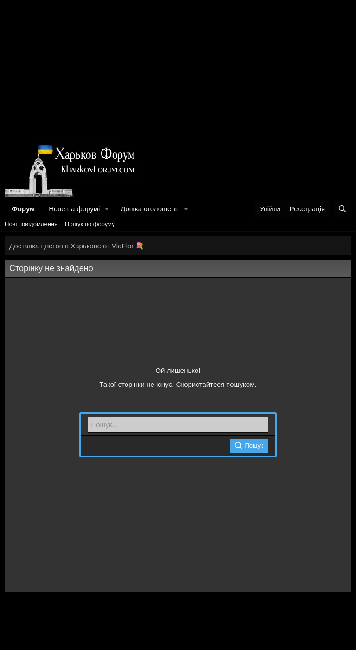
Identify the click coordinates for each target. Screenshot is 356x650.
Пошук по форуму (90, 224)
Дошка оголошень (149, 209)
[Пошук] (342, 208)
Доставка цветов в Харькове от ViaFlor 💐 (76, 246)
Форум (23, 209)
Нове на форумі (74, 209)
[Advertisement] (178, 69)
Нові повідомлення (31, 224)
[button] (107, 208)
